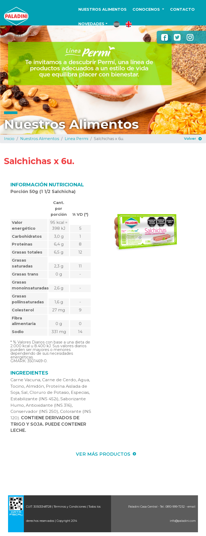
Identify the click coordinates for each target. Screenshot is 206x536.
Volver (190, 138)
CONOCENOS (147, 9)
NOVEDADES (91, 23)
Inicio (9, 138)
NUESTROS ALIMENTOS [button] (102, 9)
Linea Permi (76, 138)
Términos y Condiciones (70, 506)
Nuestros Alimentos (39, 138)
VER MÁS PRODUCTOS (103, 454)
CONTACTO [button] (182, 9)
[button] (116, 24)
